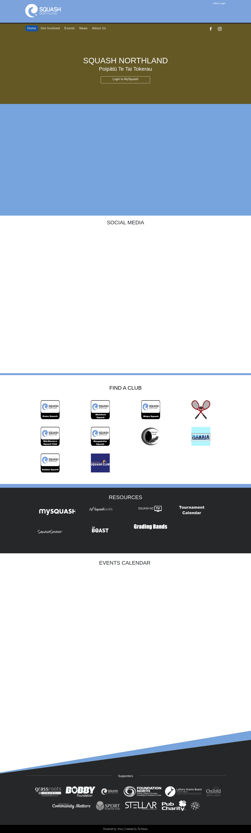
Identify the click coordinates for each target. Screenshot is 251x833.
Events (69, 28)
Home (31, 28)
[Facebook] (210, 28)
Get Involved (50, 28)
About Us (99, 28)
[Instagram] (219, 28)
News (83, 28)
